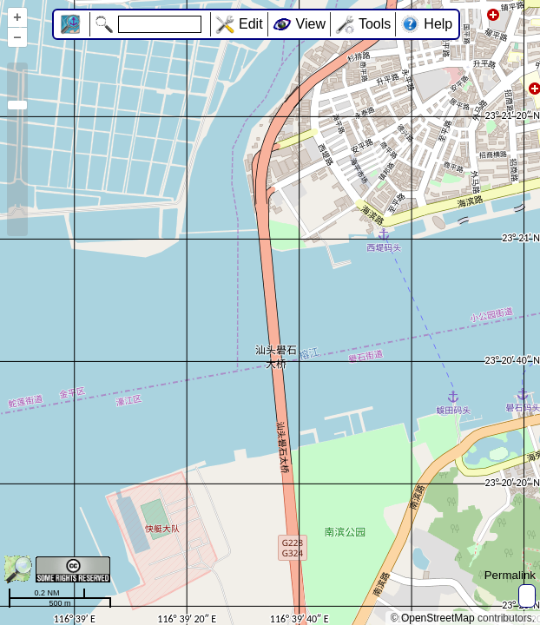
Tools (375, 23)
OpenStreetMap (438, 618)
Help (438, 23)
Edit (251, 23)
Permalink (510, 575)
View (311, 23)
